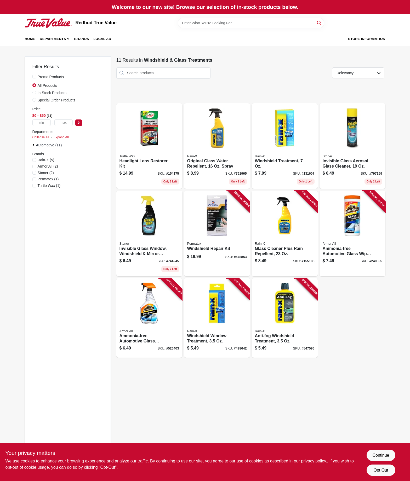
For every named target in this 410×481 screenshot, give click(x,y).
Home (30, 39)
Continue (380, 455)
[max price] (63, 122)
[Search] (319, 22)
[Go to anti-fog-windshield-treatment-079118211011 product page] (285, 318)
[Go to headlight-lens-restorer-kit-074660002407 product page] (149, 146)
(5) (46, 160)
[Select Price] (78, 122)
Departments (53, 39)
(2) (48, 166)
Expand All (61, 137)
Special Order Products (57, 100)
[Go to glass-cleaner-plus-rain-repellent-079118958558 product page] (285, 233)
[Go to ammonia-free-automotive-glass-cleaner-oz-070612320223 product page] (149, 318)
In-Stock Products (52, 92)
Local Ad (102, 39)
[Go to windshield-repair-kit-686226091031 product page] (217, 233)
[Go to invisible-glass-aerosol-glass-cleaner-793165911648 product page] (352, 146)
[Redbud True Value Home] (48, 23)
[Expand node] (34, 145)
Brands (81, 39)
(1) (48, 179)
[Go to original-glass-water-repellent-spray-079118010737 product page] (217, 146)
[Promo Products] (34, 76)
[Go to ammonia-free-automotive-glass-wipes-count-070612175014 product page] (352, 233)
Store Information (366, 39)
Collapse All (40, 137)
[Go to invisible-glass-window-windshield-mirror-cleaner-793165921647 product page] (149, 233)
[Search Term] (251, 23)
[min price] (41, 122)
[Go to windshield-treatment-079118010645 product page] (285, 146)
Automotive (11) (49, 145)
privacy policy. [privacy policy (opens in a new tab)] (314, 461)
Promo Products (51, 77)
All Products (47, 85)
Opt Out (380, 470)
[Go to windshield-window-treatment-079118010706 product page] (217, 318)
